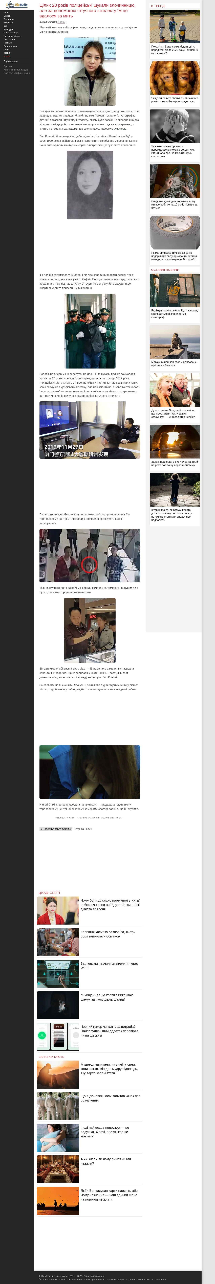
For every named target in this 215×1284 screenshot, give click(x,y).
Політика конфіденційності (18, 73)
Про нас (8, 66)
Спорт (7, 49)
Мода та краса (11, 32)
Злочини (94, 817)
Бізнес (7, 16)
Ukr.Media (120, 128)
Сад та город (10, 46)
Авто (6, 12)
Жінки (72, 817)
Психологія (9, 39)
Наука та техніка (12, 36)
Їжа (5, 26)
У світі (61, 22)
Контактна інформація (16, 69)
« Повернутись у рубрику (55, 829)
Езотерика (9, 19)
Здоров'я (8, 22)
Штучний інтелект (113, 817)
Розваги (8, 42)
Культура (8, 29)
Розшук (83, 817)
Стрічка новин (83, 829)
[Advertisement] (89, 245)
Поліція (61, 817)
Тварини (8, 53)
